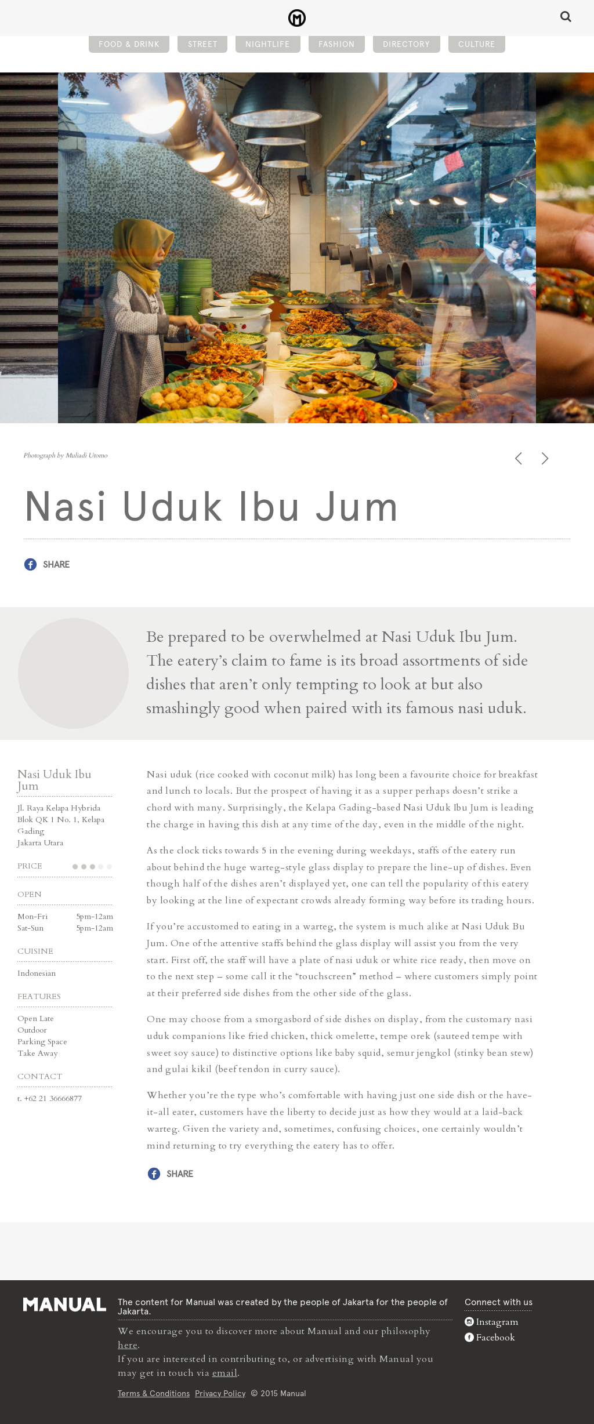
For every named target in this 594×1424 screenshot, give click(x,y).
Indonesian (36, 973)
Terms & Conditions (154, 1393)
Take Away (37, 1053)
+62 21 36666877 (53, 1098)
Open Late (35, 1018)
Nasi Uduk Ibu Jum (54, 780)
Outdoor (32, 1030)
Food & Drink (129, 44)
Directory (406, 44)
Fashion (336, 44)
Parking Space (42, 1041)
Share (56, 564)
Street (203, 44)
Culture (476, 44)
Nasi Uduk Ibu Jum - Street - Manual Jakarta (297, 18)
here (127, 1345)
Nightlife (267, 44)
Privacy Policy (220, 1393)
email (225, 1373)
